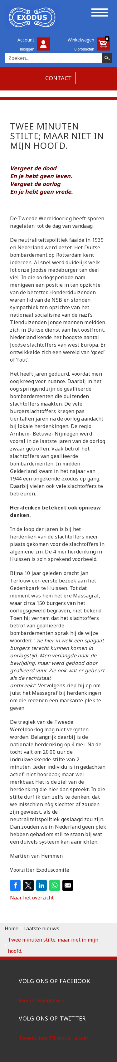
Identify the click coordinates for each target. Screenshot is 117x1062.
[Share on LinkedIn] (41, 885)
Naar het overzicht (32, 897)
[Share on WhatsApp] (54, 885)
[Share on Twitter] (28, 885)
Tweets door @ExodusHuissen (54, 1038)
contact (58, 78)
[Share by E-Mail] (67, 885)
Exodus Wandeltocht (42, 1000)
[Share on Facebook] (15, 885)
